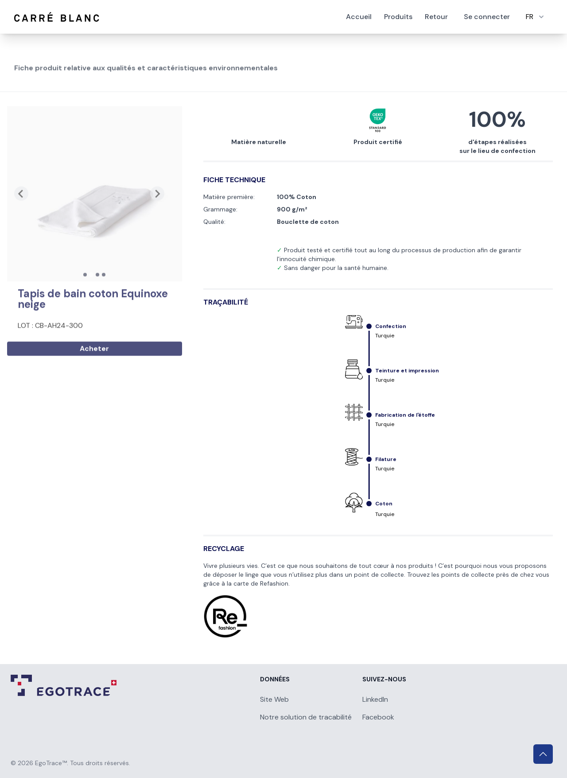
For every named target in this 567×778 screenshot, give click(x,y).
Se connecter (487, 16)
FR (536, 16)
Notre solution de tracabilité (306, 717)
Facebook (378, 717)
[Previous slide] (21, 223)
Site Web (274, 699)
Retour (436, 16)
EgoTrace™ (51, 763)
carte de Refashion (260, 583)
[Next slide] (157, 223)
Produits (398, 16)
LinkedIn (375, 699)
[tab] (85, 303)
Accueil (359, 16)
